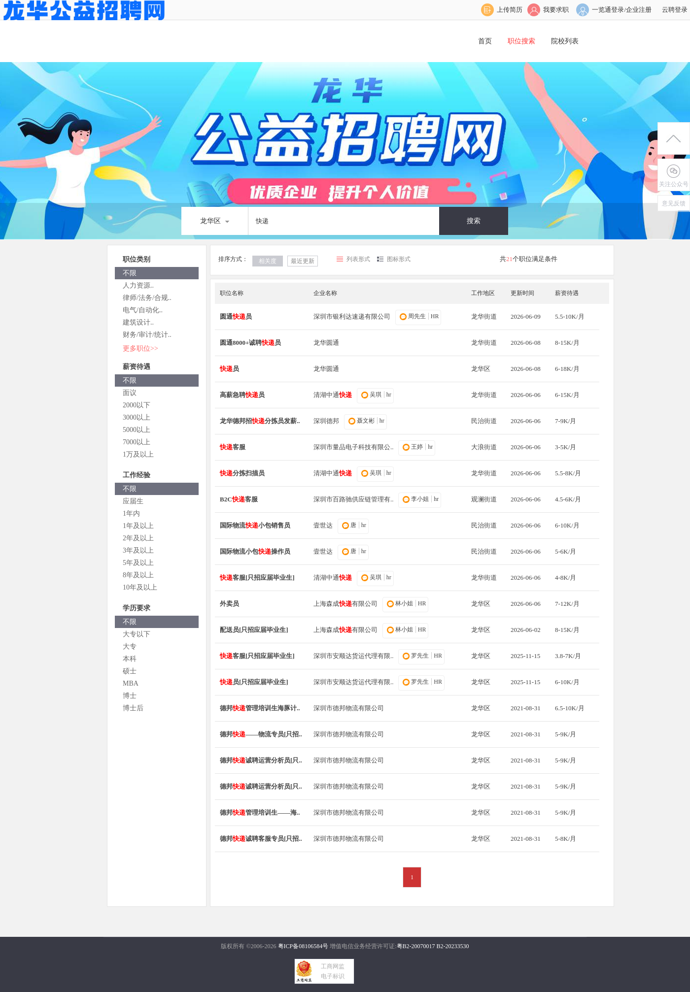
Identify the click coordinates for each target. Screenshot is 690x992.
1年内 (131, 513)
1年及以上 (138, 525)
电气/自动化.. (143, 310)
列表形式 (358, 259)
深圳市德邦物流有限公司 (348, 708)
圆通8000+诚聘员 (250, 342)
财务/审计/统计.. (147, 334)
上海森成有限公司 (345, 603)
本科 (130, 658)
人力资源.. (138, 285)
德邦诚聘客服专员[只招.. (261, 838)
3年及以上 (138, 550)
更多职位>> (140, 348)
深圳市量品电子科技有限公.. (353, 447)
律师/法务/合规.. (147, 297)
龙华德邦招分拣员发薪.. (260, 421)
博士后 (133, 708)
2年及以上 (138, 538)
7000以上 (136, 442)
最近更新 (302, 261)
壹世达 (323, 525)
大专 (130, 646)
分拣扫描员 (242, 473)
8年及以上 (138, 575)
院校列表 (565, 41)
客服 (232, 447)
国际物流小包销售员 (255, 525)
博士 (130, 695)
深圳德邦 (326, 421)
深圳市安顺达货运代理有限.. (353, 656)
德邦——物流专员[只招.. (261, 734)
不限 (130, 273)
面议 (130, 393)
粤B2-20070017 (416, 946)
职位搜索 (521, 41)
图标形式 (399, 259)
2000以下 (136, 405)
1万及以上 (138, 454)
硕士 (130, 671)
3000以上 (136, 417)
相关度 (267, 261)
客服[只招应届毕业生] (257, 577)
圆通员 (236, 316)
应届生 (133, 501)
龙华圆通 (326, 342)
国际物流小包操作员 (255, 551)
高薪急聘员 (242, 394)
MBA (130, 683)
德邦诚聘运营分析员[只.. (261, 760)
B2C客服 (239, 499)
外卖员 (229, 603)
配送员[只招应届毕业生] (254, 629)
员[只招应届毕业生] (254, 682)
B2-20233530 (453, 946)
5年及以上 (138, 562)
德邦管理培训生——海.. (260, 812)
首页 (485, 41)
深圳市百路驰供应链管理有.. (353, 499)
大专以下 (136, 634)
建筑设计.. (138, 322)
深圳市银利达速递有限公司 (351, 316)
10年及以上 (140, 587)
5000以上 (136, 429)
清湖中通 (332, 394)
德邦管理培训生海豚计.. (260, 708)
